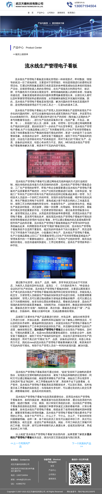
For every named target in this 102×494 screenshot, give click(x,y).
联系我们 (71, 13)
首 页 (31, 13)
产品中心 (40, 13)
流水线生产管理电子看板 (39, 434)
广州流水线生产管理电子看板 (97, 470)
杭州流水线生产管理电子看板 (97, 474)
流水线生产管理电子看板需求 (4, 472)
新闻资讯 (61, 13)
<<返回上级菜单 (20, 54)
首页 (52, 466)
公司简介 (51, 13)
